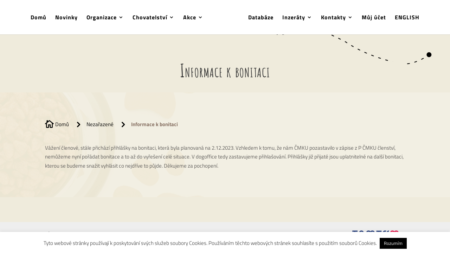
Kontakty (333, 18)
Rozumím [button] (393, 243)
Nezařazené (100, 124)
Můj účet (374, 18)
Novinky (66, 18)
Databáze (261, 18)
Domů (38, 18)
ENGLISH (407, 18)
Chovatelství (150, 18)
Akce (189, 18)
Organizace (101, 18)
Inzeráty (293, 18)
